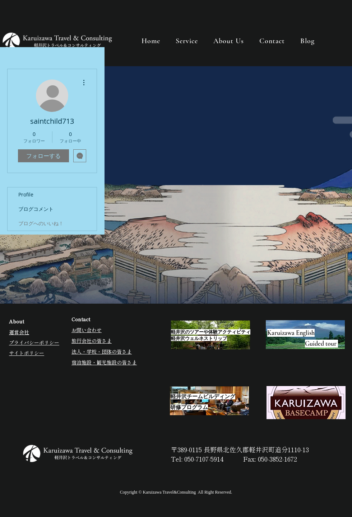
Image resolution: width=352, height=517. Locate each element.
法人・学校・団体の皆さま (101, 351)
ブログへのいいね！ (41, 223)
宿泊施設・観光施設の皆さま (104, 362)
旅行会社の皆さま (91, 340)
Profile (25, 194)
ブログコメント (36, 208)
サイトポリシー (26, 353)
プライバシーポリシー (34, 342)
